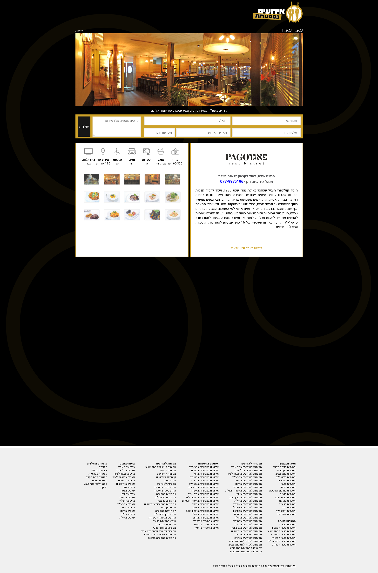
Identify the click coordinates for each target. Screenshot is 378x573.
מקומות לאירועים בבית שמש (160, 534)
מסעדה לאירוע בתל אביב (248, 470)
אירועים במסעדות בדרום (205, 518)
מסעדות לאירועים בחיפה (248, 480)
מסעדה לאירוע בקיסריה (249, 534)
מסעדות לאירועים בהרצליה (247, 477)
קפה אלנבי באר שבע (95, 484)
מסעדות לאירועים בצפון (249, 494)
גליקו (104, 487)
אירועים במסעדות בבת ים (205, 470)
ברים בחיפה (128, 494)
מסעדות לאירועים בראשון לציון (245, 474)
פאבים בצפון (128, 491)
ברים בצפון (129, 487)
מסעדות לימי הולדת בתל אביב (245, 545)
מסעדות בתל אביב (286, 474)
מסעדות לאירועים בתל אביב (246, 467)
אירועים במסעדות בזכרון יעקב (202, 511)
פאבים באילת (127, 518)
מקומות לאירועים (166, 474)
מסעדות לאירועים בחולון (248, 518)
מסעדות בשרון (288, 484)
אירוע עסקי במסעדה (165, 491)
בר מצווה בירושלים (165, 497)
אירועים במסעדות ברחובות (204, 477)
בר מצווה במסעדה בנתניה (162, 538)
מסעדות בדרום (288, 494)
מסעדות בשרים (287, 504)
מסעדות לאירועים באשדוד (247, 504)
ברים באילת (128, 514)
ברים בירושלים (126, 480)
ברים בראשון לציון (125, 474)
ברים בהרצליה (127, 501)
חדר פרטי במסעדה (165, 524)
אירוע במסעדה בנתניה (207, 528)
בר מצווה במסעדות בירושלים (160, 504)
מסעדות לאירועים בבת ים (248, 514)
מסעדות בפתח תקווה (284, 467)
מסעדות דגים (289, 507)
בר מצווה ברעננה (166, 501)
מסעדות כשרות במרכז (283, 534)
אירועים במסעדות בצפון (206, 507)
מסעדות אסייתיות (286, 514)
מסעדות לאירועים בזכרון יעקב (245, 497)
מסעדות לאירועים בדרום (248, 484)
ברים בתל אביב (126, 467)
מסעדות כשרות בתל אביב (281, 531)
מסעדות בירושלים (286, 477)
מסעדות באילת (287, 501)
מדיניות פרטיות (276, 566)
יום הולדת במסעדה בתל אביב (246, 548)
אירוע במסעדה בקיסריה (206, 521)
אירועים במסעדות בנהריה (205, 480)
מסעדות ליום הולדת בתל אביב (245, 541)
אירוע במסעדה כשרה (164, 521)
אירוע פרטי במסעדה (165, 487)
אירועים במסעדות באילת (205, 514)
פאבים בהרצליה (126, 504)
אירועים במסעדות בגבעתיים (204, 484)
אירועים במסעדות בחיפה (205, 504)
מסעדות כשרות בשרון (284, 538)
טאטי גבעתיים (99, 480)
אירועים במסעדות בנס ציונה (204, 487)
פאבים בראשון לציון (124, 477)
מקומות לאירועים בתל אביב (160, 467)
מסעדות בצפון (288, 487)
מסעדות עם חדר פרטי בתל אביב (158, 531)
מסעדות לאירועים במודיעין (247, 511)
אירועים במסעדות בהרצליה (204, 467)
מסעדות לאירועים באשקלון (247, 507)
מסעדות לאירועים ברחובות (247, 487)
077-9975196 (231, 181)
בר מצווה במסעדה (166, 494)
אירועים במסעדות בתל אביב (203, 494)
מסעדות (103, 467)
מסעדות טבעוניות (98, 474)
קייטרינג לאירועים (166, 477)
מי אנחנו (291, 566)
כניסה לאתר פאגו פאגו (246, 248)
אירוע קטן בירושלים (165, 514)
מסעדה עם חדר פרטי (164, 528)
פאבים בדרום (127, 511)
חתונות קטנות (168, 507)
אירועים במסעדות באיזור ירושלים (200, 501)
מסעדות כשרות (287, 524)
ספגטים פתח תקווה (96, 477)
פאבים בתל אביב (125, 470)
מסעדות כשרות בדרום (284, 545)
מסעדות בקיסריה (286, 470)
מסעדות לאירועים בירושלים (246, 531)
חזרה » (79, 31)
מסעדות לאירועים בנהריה (248, 524)
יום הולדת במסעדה (165, 511)
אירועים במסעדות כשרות (162, 518)
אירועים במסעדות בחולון (205, 474)
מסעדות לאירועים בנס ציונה (246, 528)
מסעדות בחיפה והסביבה (282, 491)
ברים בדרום (128, 507)
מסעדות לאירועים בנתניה (248, 538)
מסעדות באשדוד (287, 480)
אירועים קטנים (99, 470)
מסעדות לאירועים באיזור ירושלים (243, 491)
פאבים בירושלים (125, 484)
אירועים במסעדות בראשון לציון (202, 497)
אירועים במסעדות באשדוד (204, 491)
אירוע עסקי (170, 480)
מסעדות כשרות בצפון (284, 528)
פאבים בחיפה (127, 497)
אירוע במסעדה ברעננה (206, 524)
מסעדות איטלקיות (286, 511)
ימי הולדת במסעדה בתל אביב (246, 551)
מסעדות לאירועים (166, 484)
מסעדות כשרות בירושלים (282, 541)
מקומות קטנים (168, 470)
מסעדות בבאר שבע (285, 497)
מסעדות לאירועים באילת (248, 501)
